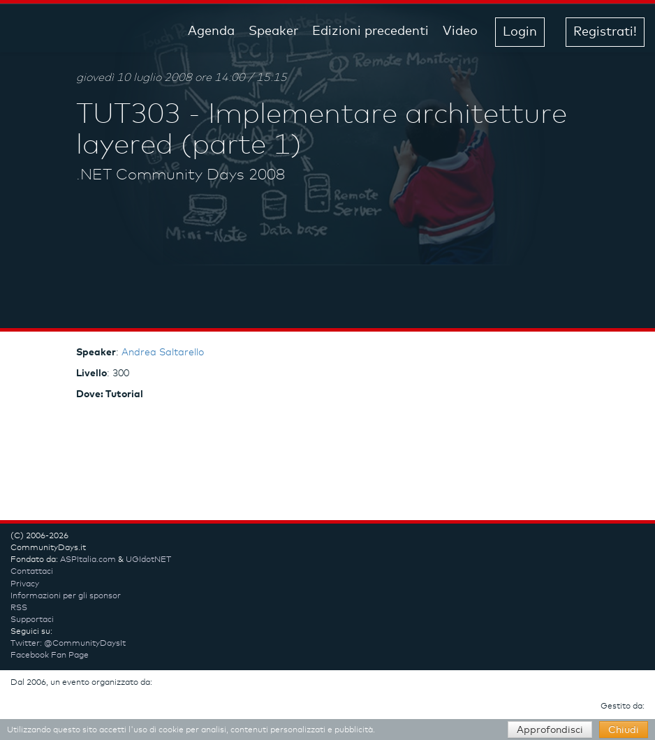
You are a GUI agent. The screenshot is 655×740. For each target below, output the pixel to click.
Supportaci (32, 620)
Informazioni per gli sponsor (65, 596)
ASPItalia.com (88, 560)
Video (460, 31)
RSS (18, 608)
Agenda (211, 31)
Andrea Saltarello (163, 352)
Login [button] (520, 32)
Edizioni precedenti (370, 31)
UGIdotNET (148, 560)
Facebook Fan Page (49, 655)
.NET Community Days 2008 (180, 175)
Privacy (24, 584)
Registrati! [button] (605, 32)
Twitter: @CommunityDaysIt (68, 643)
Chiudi (623, 730)
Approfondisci (550, 730)
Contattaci (31, 572)
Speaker (273, 31)
